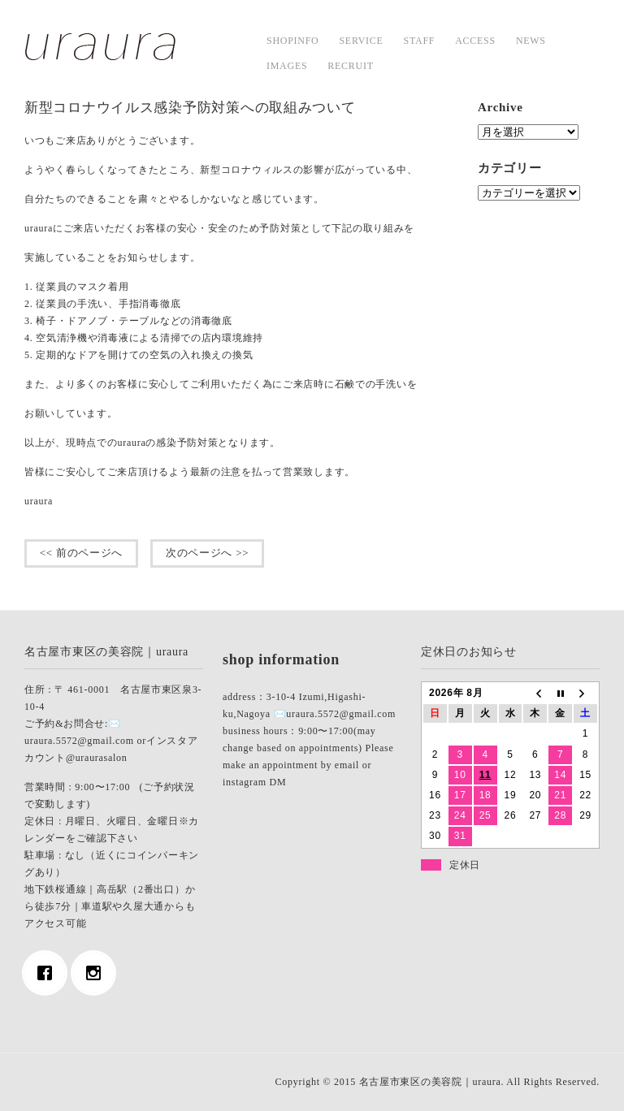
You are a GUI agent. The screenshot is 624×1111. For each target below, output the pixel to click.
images (286, 65)
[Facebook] (48, 973)
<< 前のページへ (81, 553)
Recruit (350, 65)
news (531, 40)
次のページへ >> (207, 553)
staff (420, 40)
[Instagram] (97, 973)
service (361, 40)
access (475, 40)
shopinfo (292, 40)
